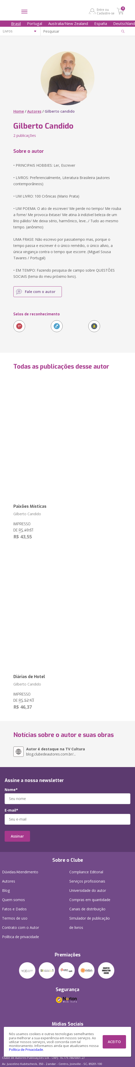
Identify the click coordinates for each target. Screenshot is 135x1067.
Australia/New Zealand (68, 23)
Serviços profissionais (87, 881)
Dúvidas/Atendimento (20, 871)
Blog (6, 890)
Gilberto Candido (27, 513)
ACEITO (114, 1041)
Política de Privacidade (26, 1049)
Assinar (17, 836)
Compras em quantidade (89, 899)
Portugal (34, 23)
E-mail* (11, 810)
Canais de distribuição (87, 908)
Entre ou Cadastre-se (105, 11)
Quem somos (13, 899)
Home (18, 111)
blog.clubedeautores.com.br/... (55, 751)
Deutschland (124, 23)
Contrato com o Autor (20, 927)
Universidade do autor (87, 890)
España (100, 23)
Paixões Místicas (29, 506)
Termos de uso (14, 918)
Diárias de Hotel (29, 676)
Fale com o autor (40, 291)
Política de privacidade (20, 936)
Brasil (16, 23)
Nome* (11, 790)
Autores (34, 111)
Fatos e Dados (14, 908)
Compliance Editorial (86, 871)
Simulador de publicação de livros (89, 923)
